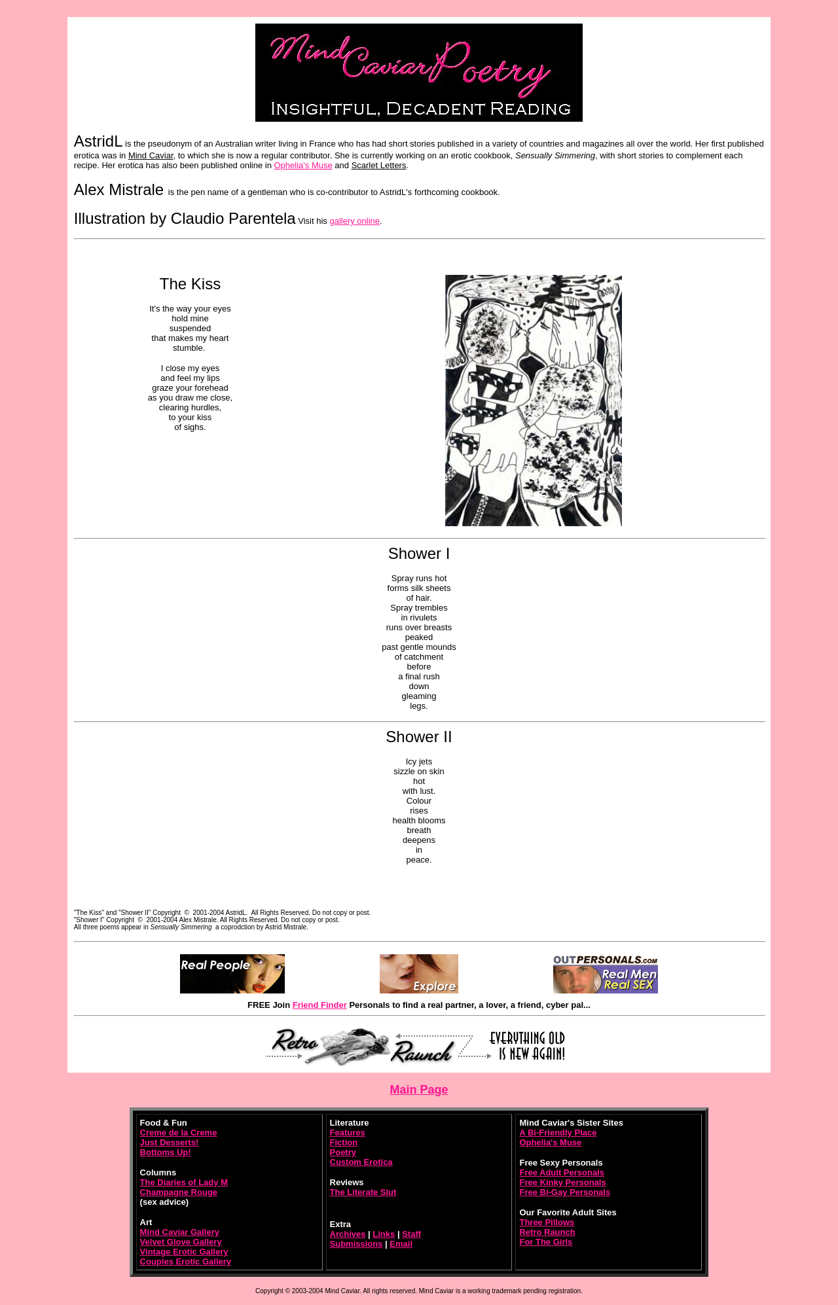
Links (384, 1234)
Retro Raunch (547, 1232)
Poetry (343, 1152)
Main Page (419, 1089)
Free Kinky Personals (562, 1182)
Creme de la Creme (178, 1132)
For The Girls (545, 1242)
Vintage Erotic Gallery (184, 1252)
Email (401, 1244)
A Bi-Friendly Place (557, 1132)
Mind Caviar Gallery (179, 1232)
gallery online (354, 221)
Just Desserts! (169, 1142)
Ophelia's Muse (303, 165)
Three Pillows (546, 1222)
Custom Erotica (361, 1162)
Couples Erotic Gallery (185, 1261)
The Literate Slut (363, 1192)
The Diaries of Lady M (184, 1182)
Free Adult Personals (561, 1172)
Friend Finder (320, 1005)
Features (347, 1132)
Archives (348, 1234)
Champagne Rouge (178, 1192)
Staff (411, 1234)
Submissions (356, 1244)
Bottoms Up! (165, 1152)
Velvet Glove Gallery (181, 1242)
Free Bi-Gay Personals (564, 1192)
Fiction (344, 1142)
